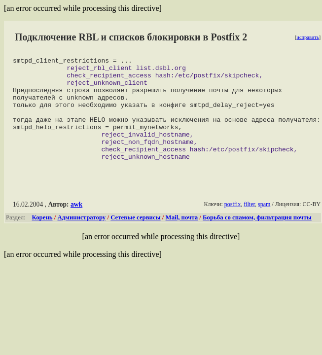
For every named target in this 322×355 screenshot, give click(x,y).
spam (264, 224)
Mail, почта (182, 238)
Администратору (82, 238)
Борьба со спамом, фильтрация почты (257, 238)
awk (76, 225)
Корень (42, 238)
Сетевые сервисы (135, 238)
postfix (232, 224)
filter (249, 224)
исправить (307, 37)
